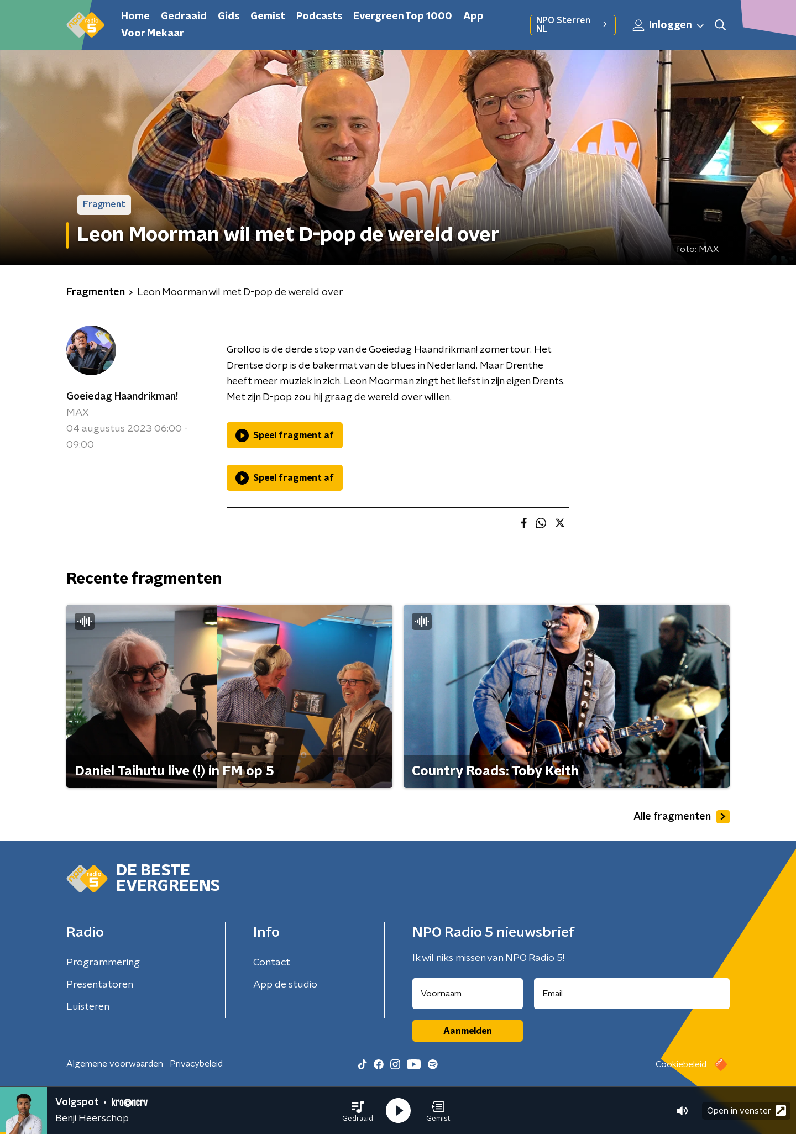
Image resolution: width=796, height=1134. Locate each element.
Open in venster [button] (746, 1110)
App (473, 17)
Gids (228, 17)
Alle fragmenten (681, 816)
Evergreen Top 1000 (402, 17)
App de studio (285, 985)
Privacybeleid (196, 1063)
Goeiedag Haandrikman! (122, 397)
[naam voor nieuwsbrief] (467, 993)
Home (135, 17)
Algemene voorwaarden (114, 1063)
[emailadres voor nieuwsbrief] (632, 993)
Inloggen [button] (668, 25)
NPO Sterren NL (573, 25)
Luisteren (87, 1007)
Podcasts (319, 17)
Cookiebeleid (681, 1064)
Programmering (103, 963)
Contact (271, 963)
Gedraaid (184, 17)
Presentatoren (99, 985)
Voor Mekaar (152, 34)
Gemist (267, 17)
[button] (357, 1110)
